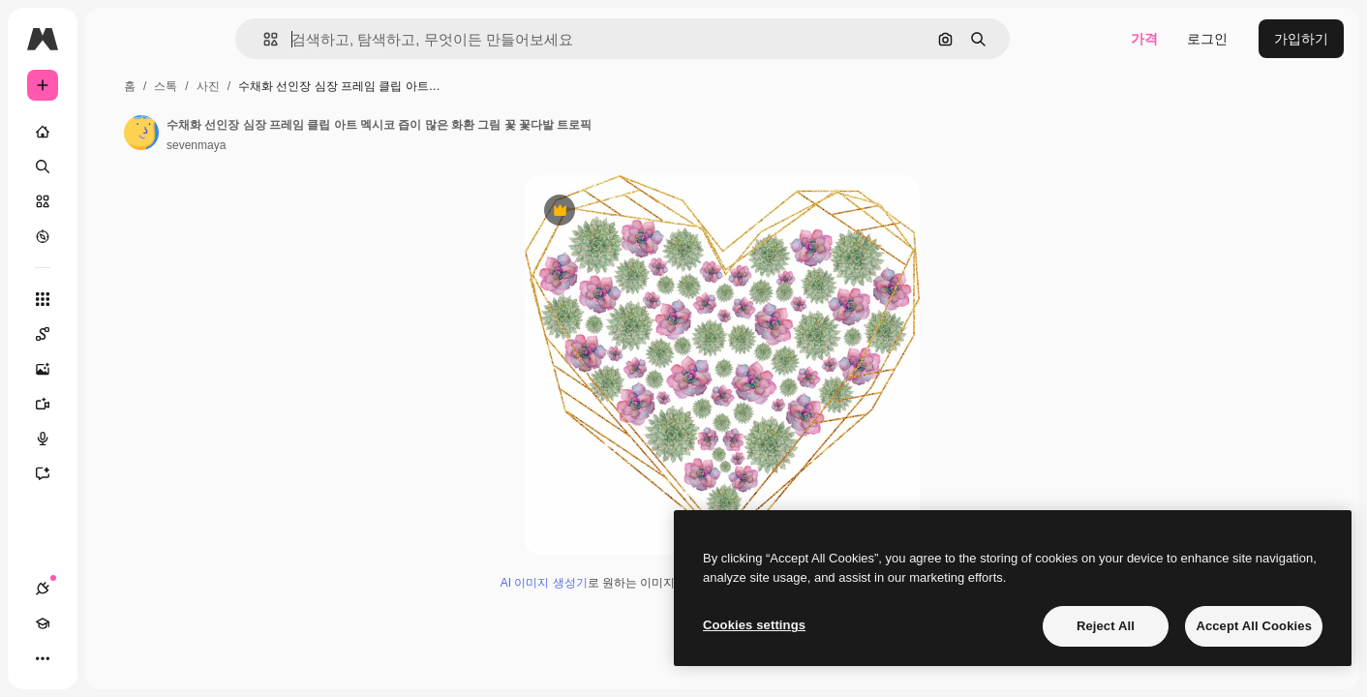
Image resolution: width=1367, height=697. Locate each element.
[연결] (42, 658)
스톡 (312, 86)
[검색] (116, 166)
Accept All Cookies (1254, 626)
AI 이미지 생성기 (617, 590)
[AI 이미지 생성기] (116, 368)
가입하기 (1301, 38)
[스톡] (116, 201)
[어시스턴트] (116, 473)
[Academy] (77, 658)
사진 (355, 86)
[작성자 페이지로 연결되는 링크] (288, 132)
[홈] (116, 131)
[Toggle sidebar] (189, 38)
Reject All (1106, 626)
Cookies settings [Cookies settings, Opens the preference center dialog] (754, 625)
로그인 (1207, 38)
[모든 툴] (116, 299)
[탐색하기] (116, 236)
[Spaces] (116, 333)
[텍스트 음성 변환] (116, 438)
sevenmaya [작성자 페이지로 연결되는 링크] (343, 145)
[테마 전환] (112, 658)
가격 (1144, 38)
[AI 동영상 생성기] (116, 403)
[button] (336, 39)
